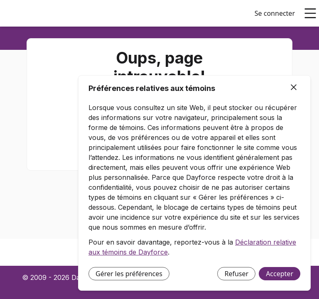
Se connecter (275, 13)
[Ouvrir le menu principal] (310, 13)
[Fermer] (293, 87)
